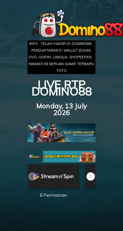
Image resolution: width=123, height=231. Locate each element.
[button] (90, 176)
